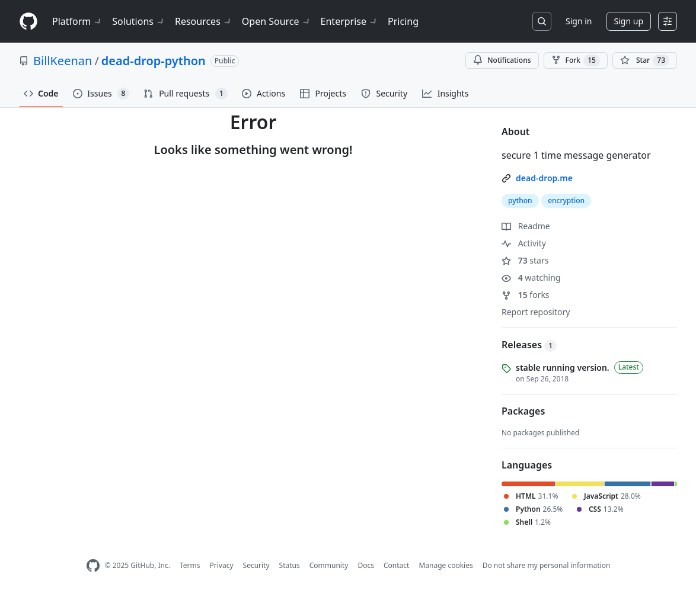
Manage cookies (445, 565)
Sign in (579, 21)
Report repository (536, 311)
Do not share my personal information (547, 565)
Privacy (222, 565)
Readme (526, 226)
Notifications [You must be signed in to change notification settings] (502, 60)
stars (525, 260)
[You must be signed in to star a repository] (644, 60)
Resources (203, 21)
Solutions (138, 21)
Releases (529, 344)
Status (289, 565)
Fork (575, 60)
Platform (77, 21)
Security (256, 565)
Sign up (628, 21)
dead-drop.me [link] (544, 178)
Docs (365, 565)
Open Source (276, 21)
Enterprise (349, 21)
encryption (566, 200)
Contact (396, 565)
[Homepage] (28, 21)
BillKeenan (62, 61)
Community (329, 565)
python (520, 200)
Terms (190, 565)
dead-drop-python (153, 61)
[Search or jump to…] (542, 21)
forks (526, 294)
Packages (523, 411)
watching (531, 277)
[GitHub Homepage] (93, 566)
